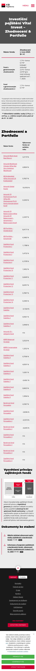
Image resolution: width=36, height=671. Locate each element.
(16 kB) (20, 537)
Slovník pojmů (18, 611)
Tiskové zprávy (18, 587)
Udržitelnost (18, 607)
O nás (18, 590)
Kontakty (18, 583)
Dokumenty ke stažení (18, 604)
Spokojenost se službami (18, 600)
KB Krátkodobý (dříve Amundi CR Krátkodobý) (9, 178)
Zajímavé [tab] (13, 577)
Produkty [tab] (23, 577)
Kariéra (18, 594)
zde (7, 643)
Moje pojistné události (18, 614)
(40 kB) (20, 548)
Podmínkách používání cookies (18, 651)
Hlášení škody (18, 597)
